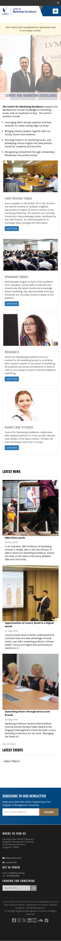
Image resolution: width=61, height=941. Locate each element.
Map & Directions (11, 858)
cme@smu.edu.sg (16, 873)
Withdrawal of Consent (37, 904)
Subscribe (49, 812)
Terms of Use (9, 901)
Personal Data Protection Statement (33, 901)
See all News (9, 743)
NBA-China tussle (15, 537)
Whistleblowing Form (36, 908)
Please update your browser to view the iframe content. (30, 761)
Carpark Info (9, 862)
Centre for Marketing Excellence (31, 95)
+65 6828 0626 (13, 875)
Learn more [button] (12, 228)
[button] (58, 3)
